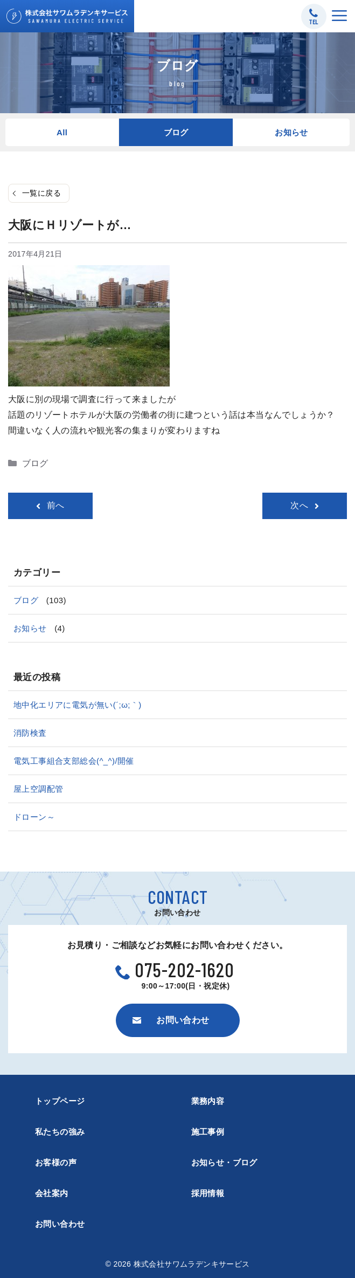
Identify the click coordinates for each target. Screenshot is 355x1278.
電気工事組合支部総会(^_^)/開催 (73, 760)
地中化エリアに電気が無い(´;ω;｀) (77, 704)
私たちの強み (60, 1131)
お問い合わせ (60, 1223)
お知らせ (291, 132)
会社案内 (51, 1193)
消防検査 (30, 732)
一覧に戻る (41, 193)
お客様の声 (55, 1162)
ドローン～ (34, 816)
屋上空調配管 (38, 788)
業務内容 (208, 1101)
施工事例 (208, 1131)
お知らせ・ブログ (224, 1162)
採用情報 (208, 1193)
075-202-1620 (185, 969)
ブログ (176, 132)
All (62, 132)
